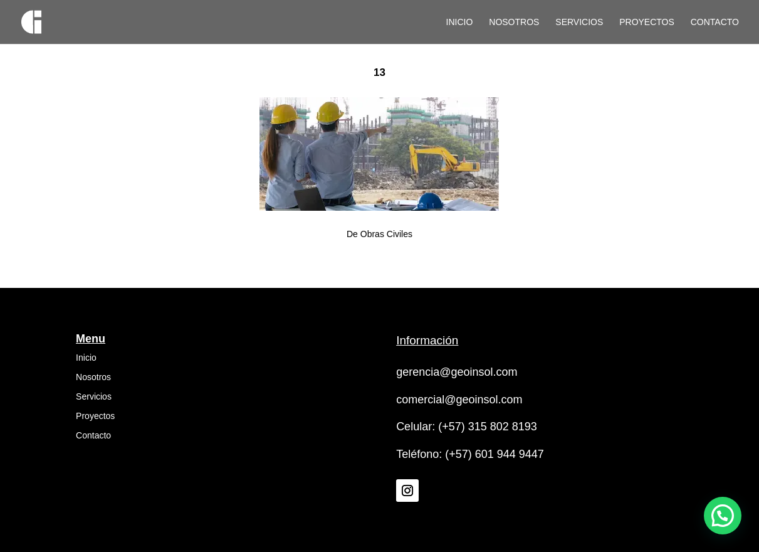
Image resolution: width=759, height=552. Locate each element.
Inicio (459, 22)
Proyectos (646, 22)
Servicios (579, 22)
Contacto (715, 22)
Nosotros (514, 22)
